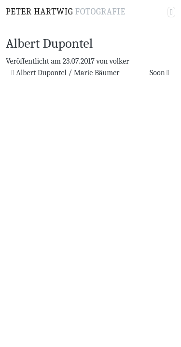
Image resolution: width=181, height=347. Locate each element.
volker (119, 61)
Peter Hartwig (65, 12)
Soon (159, 72)
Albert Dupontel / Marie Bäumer (66, 72)
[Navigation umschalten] (171, 12)
